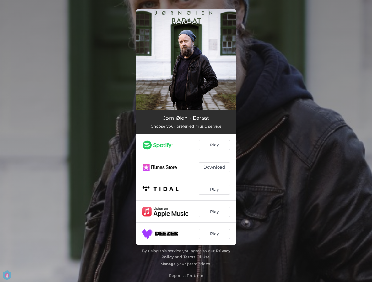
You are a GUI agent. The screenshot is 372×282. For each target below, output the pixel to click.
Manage (168, 263)
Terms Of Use (196, 256)
